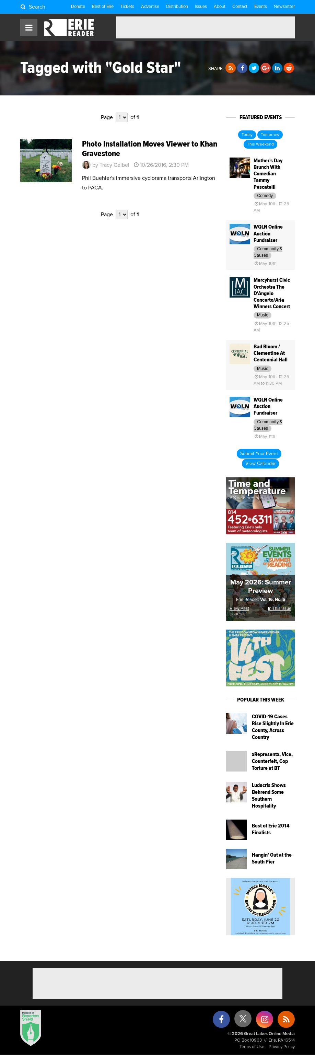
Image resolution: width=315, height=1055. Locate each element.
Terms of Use (252, 1047)
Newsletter (284, 6)
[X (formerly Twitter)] (243, 1021)
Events (260, 6)
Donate (78, 6)
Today (247, 135)
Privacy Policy (282, 1047)
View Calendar (260, 463)
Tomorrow (270, 135)
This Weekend (260, 144)
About (219, 6)
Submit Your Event (259, 453)
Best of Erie (103, 6)
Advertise (150, 6)
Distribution (177, 6)
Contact (239, 6)
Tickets (127, 6)
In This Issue (279, 608)
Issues (201, 6)
